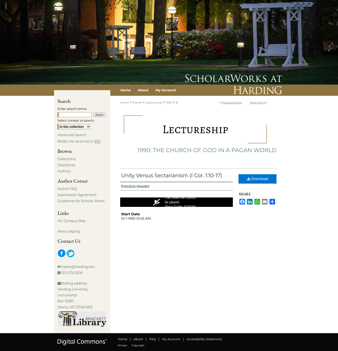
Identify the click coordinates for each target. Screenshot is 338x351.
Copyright (138, 345)
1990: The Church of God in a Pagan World (207, 150)
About (138, 339)
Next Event (257, 102)
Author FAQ (67, 189)
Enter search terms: (72, 109)
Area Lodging (69, 231)
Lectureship (154, 102)
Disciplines (66, 165)
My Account (171, 339)
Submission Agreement (77, 195)
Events (138, 102)
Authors (64, 171)
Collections (67, 159)
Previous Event (231, 102)
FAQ (152, 339)
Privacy (122, 345)
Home (124, 102)
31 (177, 102)
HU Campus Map (72, 221)
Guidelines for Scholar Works (81, 201)
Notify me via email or (79, 141)
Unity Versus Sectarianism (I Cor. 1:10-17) (171, 175)
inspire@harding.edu (77, 267)
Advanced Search (72, 135)
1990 (169, 102)
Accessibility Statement (204, 339)
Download (257, 179)
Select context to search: (76, 120)
